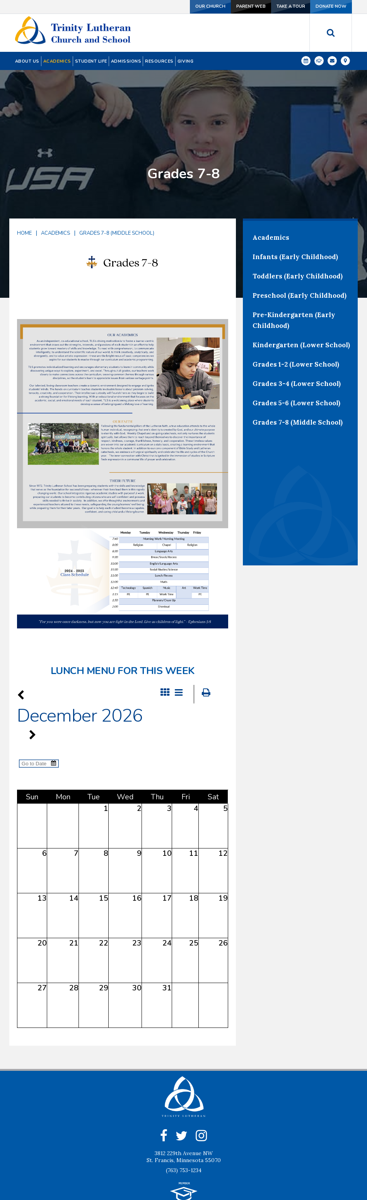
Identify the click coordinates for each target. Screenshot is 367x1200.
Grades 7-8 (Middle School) (116, 174)
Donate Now (329, 6)
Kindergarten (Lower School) (301, 286)
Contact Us (164, 1173)
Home (24, 174)
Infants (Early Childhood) (295, 198)
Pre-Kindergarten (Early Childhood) (294, 261)
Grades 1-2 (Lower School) (296, 306)
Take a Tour (286, 6)
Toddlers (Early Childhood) (298, 217)
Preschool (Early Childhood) (300, 237)
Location (255, 1173)
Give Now (211, 1173)
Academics (55, 174)
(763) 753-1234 (183, 1112)
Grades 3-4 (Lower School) (297, 325)
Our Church (201, 6)
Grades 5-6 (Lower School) (296, 344)
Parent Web (244, 6)
